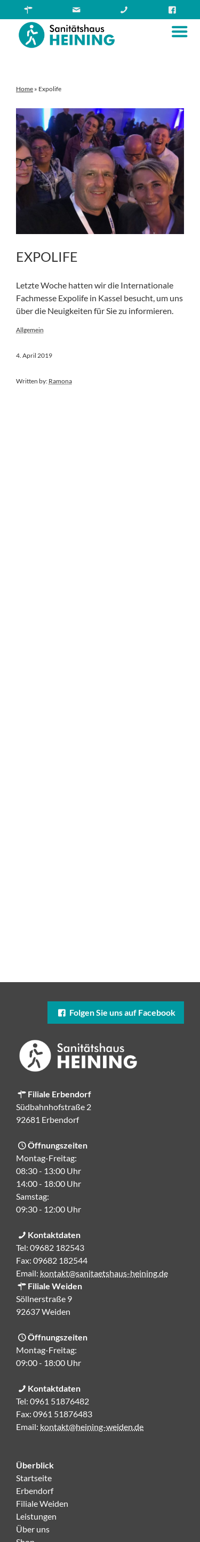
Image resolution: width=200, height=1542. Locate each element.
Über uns (33, 1529)
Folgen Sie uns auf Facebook (115, 1012)
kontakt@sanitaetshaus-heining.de (104, 1273)
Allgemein (30, 330)
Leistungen (36, 1516)
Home (24, 89)
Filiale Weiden (42, 1503)
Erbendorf (34, 1490)
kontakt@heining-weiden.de (91, 1426)
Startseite (34, 1478)
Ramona (60, 381)
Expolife (47, 256)
